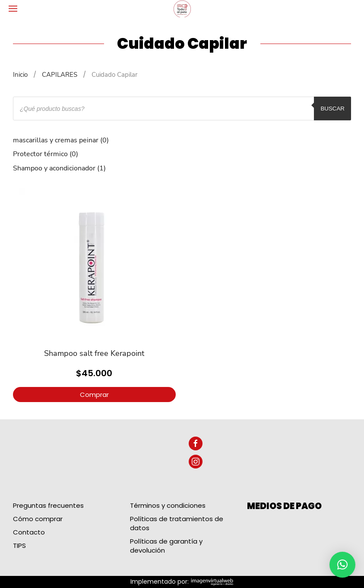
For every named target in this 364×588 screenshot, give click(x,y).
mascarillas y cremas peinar (55, 140)
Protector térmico (40, 154)
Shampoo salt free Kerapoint (94, 353)
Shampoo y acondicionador (54, 168)
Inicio (20, 74)
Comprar (94, 394)
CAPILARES (59, 74)
